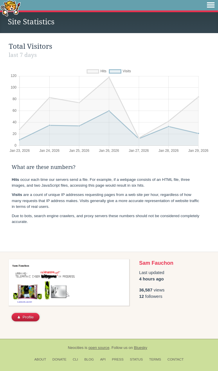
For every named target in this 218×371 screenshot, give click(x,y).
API (103, 359)
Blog (89, 359)
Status (136, 359)
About (40, 359)
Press (118, 359)
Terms (155, 359)
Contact (175, 359)
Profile (26, 317)
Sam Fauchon (156, 263)
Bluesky (140, 347)
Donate (59, 359)
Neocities (76, 347)
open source (99, 347)
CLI (75, 359)
